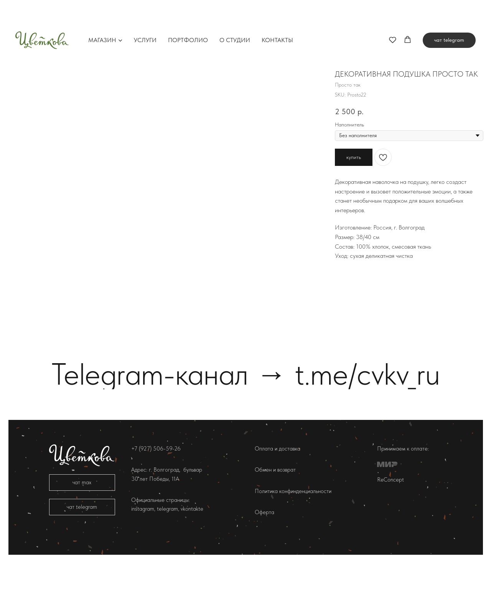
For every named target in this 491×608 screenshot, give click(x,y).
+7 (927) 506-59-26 (156, 490)
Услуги (145, 13)
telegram (166, 550)
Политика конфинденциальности (293, 532)
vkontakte (192, 550)
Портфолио (188, 13)
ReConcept (390, 521)
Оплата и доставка (277, 490)
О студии (234, 13)
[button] (392, 12)
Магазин (102, 13)
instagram (142, 550)
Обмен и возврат (275, 511)
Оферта (264, 553)
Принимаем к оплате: (403, 490)
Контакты (277, 13)
